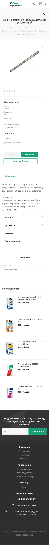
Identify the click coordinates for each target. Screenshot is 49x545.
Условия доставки (24, 472)
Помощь (24, 482)
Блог (24, 487)
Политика (24, 454)
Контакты (24, 458)
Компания (24, 447)
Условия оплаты (24, 469)
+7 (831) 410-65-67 (27, 499)
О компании (24, 451)
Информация (24, 464)
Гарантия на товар (24, 476)
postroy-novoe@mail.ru (26, 505)
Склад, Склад (6, 266)
